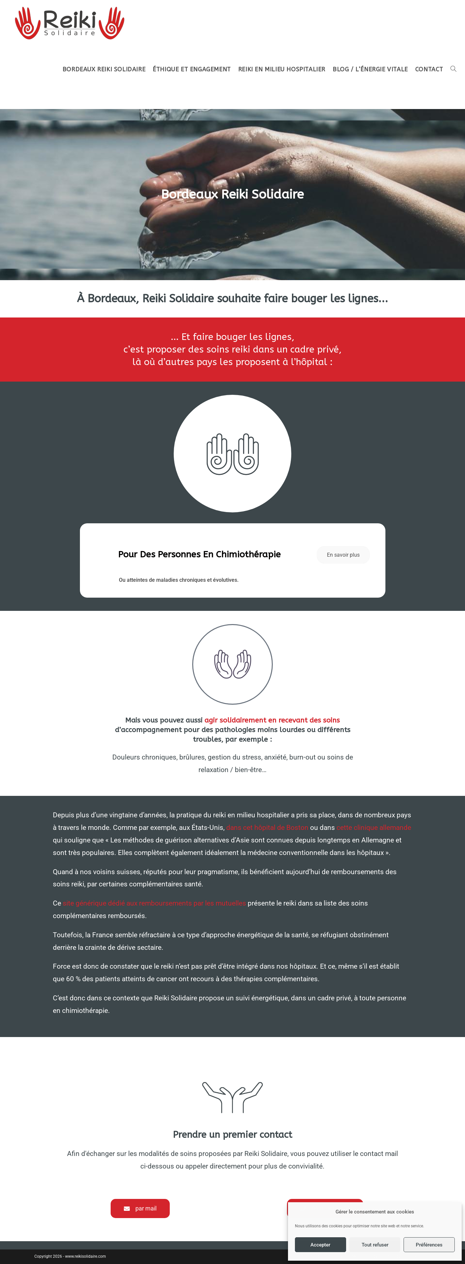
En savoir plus (343, 555)
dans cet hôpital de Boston (267, 828)
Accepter (320, 1245)
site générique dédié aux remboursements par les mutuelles (155, 903)
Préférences (429, 1245)
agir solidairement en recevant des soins (272, 720)
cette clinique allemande (374, 828)
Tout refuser (375, 1245)
